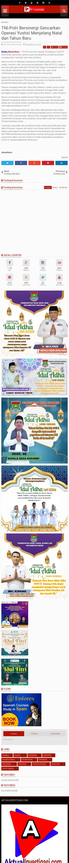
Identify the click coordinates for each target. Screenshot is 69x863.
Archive (34, 733)
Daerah (64, 157)
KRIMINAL (43, 759)
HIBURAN (47, 755)
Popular (13, 733)
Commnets (55, 733)
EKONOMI (33, 755)
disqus (55, 187)
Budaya (5, 755)
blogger (48, 187)
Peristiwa (22, 764)
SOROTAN (56, 764)
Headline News (8, 759)
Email (63, 47)
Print (54, 47)
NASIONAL (6, 764)
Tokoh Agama (8, 768)
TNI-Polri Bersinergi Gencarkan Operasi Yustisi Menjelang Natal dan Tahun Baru (31, 33)
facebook (63, 187)
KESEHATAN (27, 759)
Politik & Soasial (39, 764)
